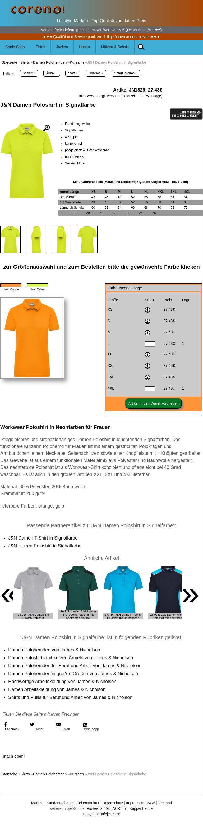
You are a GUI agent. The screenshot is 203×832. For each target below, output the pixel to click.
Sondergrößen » (125, 73)
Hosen (84, 47)
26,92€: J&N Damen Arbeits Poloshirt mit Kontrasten (168, 616)
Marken (37, 803)
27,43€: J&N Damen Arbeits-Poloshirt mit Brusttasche (123, 616)
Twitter (36, 726)
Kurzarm (77, 62)
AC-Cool (119, 808)
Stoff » (72, 73)
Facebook (11, 726)
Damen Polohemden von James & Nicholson (54, 649)
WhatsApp (90, 726)
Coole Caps (15, 47)
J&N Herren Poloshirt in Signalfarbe (45, 545)
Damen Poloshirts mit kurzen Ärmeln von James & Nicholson (70, 657)
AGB (151, 803)
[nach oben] (14, 756)
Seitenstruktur (87, 803)
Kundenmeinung (59, 803)
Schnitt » (29, 73)
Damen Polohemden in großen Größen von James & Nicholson (73, 673)
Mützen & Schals (115, 47)
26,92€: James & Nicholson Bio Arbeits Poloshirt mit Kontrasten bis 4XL (78, 614)
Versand (113, 96)
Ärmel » (51, 73)
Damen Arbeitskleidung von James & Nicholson (57, 689)
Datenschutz (113, 803)
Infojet (106, 814)
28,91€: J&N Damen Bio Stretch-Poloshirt (33, 616)
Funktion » (96, 73)
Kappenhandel (142, 808)
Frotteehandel (97, 808)
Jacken (62, 47)
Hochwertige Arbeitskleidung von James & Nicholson (62, 681)
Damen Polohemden (50, 62)
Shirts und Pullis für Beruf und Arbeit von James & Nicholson (70, 697)
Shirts (40, 47)
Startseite (9, 62)
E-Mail (63, 726)
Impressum (135, 803)
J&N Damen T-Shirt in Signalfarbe (43, 538)
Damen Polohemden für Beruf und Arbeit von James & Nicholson (75, 665)
